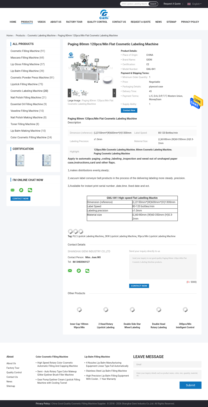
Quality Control (97, 22)
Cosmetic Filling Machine (25, 51)
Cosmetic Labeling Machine (41, 35)
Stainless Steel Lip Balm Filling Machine (106, 371)
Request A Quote (172, 3)
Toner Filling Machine (23, 124)
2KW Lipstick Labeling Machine (120, 236)
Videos (42, 22)
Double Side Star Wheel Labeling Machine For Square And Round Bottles (132, 326)
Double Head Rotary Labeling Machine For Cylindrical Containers (159, 326)
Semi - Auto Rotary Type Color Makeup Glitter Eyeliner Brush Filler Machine (57, 373)
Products (27, 22)
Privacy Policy (190, 22)
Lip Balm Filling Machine (25, 70)
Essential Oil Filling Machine (27, 104)
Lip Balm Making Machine (25, 130)
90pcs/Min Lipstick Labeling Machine (156, 236)
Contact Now (129, 110)
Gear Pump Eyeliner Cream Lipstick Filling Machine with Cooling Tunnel (58, 381)
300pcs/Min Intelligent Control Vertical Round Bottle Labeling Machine (185, 326)
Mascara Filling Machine (25, 57)
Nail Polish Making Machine (27, 117)
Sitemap (171, 22)
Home (13, 22)
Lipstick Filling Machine (24, 84)
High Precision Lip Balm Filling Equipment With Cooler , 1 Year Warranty (107, 377)
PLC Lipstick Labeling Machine (88, 236)
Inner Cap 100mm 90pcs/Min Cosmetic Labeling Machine (79, 326)
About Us (55, 22)
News (158, 22)
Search (153, 4)
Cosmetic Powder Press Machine (30, 77)
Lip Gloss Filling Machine (25, 64)
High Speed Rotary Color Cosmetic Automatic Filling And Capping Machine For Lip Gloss (57, 364)
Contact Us (119, 22)
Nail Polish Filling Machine (26, 97)
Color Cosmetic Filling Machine (28, 137)
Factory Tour (74, 22)
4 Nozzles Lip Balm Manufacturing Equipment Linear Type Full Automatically (107, 364)
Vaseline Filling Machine (25, 110)
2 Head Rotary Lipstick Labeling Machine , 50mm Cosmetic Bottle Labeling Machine (106, 326)
